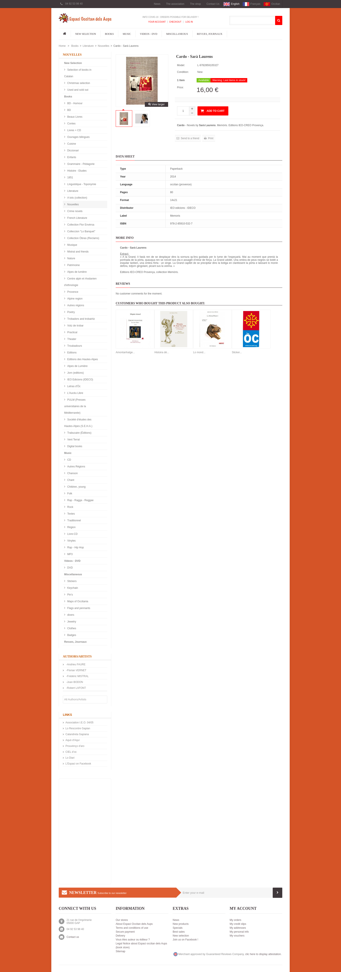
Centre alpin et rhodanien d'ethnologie (80, 282)
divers (70, 614)
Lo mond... (199, 352)
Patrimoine (73, 265)
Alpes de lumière (77, 271)
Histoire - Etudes (77, 170)
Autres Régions (76, 466)
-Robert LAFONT (75, 687)
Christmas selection (78, 83)
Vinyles (71, 540)
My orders (235, 920)
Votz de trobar (75, 325)
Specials (177, 927)
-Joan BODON (74, 682)
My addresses (238, 927)
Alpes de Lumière (77, 366)
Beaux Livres (74, 116)
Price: (180, 87)
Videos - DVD (148, 33)
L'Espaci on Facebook (78, 763)
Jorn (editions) (75, 372)
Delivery (120, 935)
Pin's (70, 594)
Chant (70, 480)
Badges (71, 635)
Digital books (74, 446)
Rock (70, 507)
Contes (71, 123)
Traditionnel (74, 520)
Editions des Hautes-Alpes (82, 359)
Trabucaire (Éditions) (79, 432)
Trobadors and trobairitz (81, 318)
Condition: (183, 72)
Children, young (76, 486)
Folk (69, 493)
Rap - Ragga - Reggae (80, 500)
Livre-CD (72, 533)
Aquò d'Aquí (72, 740)
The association (175, 3)
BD (69, 110)
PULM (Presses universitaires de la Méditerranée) (75, 406)
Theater (71, 339)
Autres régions (75, 305)
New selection (181, 935)
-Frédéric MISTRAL (77, 676)
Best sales (179, 931)
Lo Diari (69, 757)
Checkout (175, 22)
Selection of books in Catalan (77, 73)
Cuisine (71, 143)
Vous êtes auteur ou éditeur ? (133, 939)
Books (109, 33)
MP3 (70, 554)
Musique (72, 244)
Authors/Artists (77, 656)
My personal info (239, 931)
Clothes (71, 628)
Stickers (72, 581)
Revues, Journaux (209, 33)
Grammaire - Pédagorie (81, 164)
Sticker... (237, 352)
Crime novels (74, 211)
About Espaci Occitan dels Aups (134, 923)
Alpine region (74, 298)
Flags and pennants (78, 608)
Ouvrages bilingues (78, 137)
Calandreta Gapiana (77, 734)
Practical (72, 332)
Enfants (71, 157)
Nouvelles (103, 45)
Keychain (72, 587)
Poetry (71, 312)
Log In (189, 22)
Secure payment (125, 931)
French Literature (77, 217)
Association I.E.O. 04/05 (79, 722)
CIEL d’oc (71, 751)
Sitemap (120, 951)
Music (127, 33)
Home (62, 45)
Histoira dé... (161, 352)
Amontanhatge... (125, 352)
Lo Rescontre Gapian (77, 728)
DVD (70, 567)
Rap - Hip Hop (75, 547)
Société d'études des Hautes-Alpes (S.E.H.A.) (78, 423)
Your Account (157, 22)
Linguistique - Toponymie (81, 184)
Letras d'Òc (73, 386)
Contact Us (213, 3)
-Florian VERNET (75, 670)
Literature (88, 45)
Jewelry (71, 621)
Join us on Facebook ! (185, 939)
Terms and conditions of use (132, 927)
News (157, 3)
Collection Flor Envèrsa (80, 224)
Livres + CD (74, 130)
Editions (72, 352)
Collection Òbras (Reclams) (83, 238)
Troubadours (74, 345)
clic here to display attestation (263, 954)
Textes (71, 513)
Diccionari (73, 150)
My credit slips (238, 923)
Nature (71, 258)
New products (181, 923)
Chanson (72, 473)
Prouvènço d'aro (74, 746)
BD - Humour (74, 103)
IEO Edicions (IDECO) (80, 379)
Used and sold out (77, 89)
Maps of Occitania (77, 601)
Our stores (122, 920)
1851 (70, 177)
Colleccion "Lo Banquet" (81, 231)
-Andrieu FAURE (75, 664)
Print (210, 138)
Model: (181, 65)
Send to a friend (189, 138)
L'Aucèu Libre (75, 393)
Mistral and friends (78, 251)
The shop (195, 3)
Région (71, 527)
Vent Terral (73, 439)
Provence (72, 291)
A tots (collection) (77, 197)
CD (69, 459)
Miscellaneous (177, 33)
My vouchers (237, 935)
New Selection (85, 33)
